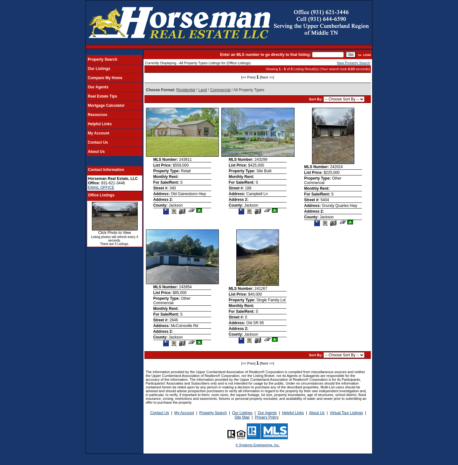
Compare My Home (105, 78)
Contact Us (98, 142)
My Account (98, 133)
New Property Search (353, 63)
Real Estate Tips (102, 96)
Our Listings (99, 68)
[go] (351, 54)
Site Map (241, 417)
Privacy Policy (267, 417)
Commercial (220, 90)
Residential (185, 90)
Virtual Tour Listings (346, 413)
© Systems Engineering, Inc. (258, 445)
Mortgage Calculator (106, 105)
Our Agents (98, 87)
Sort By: (316, 99)
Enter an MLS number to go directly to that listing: (265, 54)
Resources (97, 115)
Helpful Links (100, 124)
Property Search (102, 59)
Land (202, 90)
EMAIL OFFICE (101, 187)
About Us (96, 151)
